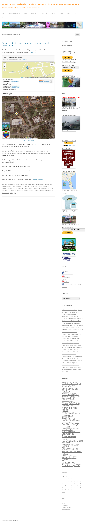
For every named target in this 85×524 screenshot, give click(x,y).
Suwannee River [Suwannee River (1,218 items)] (71, 431)
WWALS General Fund (69, 141)
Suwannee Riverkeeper (42, 188)
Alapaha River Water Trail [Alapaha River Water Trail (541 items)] (71, 384)
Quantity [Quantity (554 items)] (66, 417)
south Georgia (25, 188)
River (31, 184)
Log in (63, 503)
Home (4, 13)
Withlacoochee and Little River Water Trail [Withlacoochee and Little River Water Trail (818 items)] (70, 449)
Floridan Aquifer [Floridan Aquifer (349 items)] (67, 396)
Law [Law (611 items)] (65, 404)
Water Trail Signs (67, 149)
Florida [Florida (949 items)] (73, 395)
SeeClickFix (10, 188)
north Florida (30, 186)
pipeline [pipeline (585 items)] (75, 413)
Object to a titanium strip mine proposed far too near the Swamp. (71, 108)
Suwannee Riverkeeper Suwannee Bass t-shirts (70, 210)
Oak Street (38, 186)
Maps (76, 13)
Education (22, 184)
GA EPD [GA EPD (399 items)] (76, 396)
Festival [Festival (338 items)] (65, 395)
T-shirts (64, 193)
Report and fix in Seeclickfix (28, 140)
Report (54, 13)
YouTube (65, 282)
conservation (7, 186)
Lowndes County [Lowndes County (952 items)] (71, 405)
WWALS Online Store (68, 215)
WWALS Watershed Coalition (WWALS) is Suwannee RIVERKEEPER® (41, 4)
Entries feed (65, 505)
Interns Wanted (67, 45)
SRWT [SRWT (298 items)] (75, 428)
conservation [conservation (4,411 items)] (70, 390)
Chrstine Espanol (44, 184)
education (18, 186)
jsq (15, 193)
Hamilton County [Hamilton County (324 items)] (67, 401)
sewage (15, 188)
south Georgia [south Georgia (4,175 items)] (70, 425)
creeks (17, 184)
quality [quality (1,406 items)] (68, 415)
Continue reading (38, 180)
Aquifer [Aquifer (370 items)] (65, 385)
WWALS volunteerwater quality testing (68, 75)
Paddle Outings (66, 51)
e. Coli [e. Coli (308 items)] (71, 393)
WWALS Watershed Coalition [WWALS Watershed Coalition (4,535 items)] (71, 462)
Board (80, 345)
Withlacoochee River (29, 191)
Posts (25, 13)
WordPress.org (66, 509)
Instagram (66, 277)
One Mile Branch (45, 186)
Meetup (64, 279)
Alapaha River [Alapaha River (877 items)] (69, 382)
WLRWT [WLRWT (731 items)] (66, 455)
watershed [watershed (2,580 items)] (71, 444)
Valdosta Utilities (16, 191)
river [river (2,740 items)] (68, 418)
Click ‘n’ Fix (33, 52)
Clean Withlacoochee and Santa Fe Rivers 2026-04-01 (71, 369)
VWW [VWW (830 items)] (66, 442)
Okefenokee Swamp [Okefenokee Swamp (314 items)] (68, 412)
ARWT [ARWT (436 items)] (72, 385)
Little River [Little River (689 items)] (74, 404)
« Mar (63, 492)
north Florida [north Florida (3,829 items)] (69, 409)
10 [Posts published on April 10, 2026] (74, 483)
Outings (33, 13)
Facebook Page (67, 274)
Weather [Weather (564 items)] (66, 446)
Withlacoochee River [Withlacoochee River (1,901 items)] (72, 452)
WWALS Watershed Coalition (43, 191)
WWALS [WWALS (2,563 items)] (69, 457)
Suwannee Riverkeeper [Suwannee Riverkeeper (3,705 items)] (69, 436)
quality (4, 188)
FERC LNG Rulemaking (69, 115)
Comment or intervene (71, 130)
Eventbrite (65, 271)
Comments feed (66, 507)
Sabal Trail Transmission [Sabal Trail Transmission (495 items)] (71, 421)
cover (13, 186)
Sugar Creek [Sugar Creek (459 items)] (67, 430)
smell (19, 188)
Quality (28, 184)
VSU (22, 191)
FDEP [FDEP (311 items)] (76, 393)
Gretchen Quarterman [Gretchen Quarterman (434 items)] (69, 399)
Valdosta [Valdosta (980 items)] (77, 441)
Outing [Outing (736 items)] (66, 413)
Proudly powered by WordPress (10, 520)
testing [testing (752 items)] (66, 441)
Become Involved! (14, 13)
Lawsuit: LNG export (68, 171)
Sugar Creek (32, 188)
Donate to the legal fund (69, 189)
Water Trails (43, 13)
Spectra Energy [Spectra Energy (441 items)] (67, 428)
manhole (24, 186)
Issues (61, 13)
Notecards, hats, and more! (70, 223)
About (69, 13)
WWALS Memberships (69, 62)
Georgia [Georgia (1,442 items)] (68, 398)
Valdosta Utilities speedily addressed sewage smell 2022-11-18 (25, 44)
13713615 (37, 144)
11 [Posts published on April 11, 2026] (77, 483)
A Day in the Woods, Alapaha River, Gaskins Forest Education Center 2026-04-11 (72, 321)
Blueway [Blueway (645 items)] (66, 386)
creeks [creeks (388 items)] (65, 393)
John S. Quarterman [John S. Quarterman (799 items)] (71, 402)
